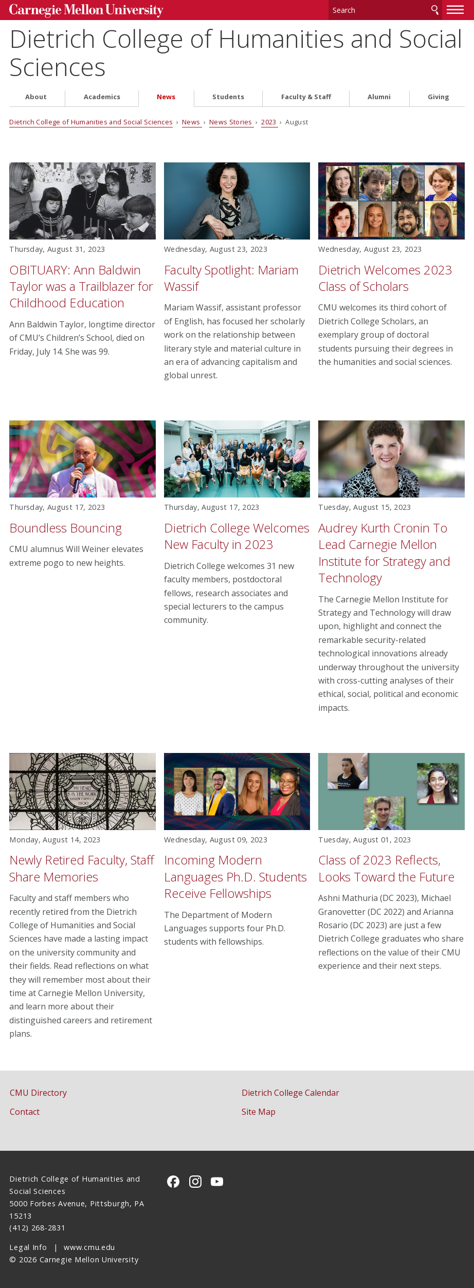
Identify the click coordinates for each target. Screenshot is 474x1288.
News (166, 97)
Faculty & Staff (306, 97)
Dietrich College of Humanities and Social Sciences (236, 52)
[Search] (385, 10)
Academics (102, 97)
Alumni (379, 97)
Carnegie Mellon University (86, 11)
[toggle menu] (455, 9)
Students (228, 97)
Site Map (259, 1111)
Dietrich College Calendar (290, 1092)
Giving (438, 97)
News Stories (231, 121)
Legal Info (28, 1247)
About (36, 97)
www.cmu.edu (89, 1247)
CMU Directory (38, 1092)
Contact (25, 1111)
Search (435, 10)
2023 (269, 121)
